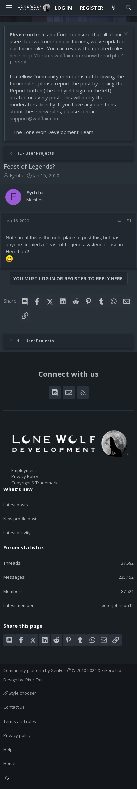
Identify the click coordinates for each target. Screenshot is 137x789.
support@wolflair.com (35, 118)
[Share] (119, 221)
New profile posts (21, 519)
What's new (18, 489)
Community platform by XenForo (62, 670)
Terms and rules (19, 721)
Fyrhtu (16, 175)
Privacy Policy (24, 476)
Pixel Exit (34, 680)
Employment (23, 470)
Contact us (14, 707)
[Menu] (8, 7)
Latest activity (17, 533)
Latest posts (15, 505)
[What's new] (114, 8)
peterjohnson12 (118, 605)
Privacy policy (17, 735)
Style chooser (19, 693)
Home (9, 763)
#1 (128, 221)
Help (8, 749)
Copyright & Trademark (34, 483)
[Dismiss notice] (125, 34)
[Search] (128, 8)
